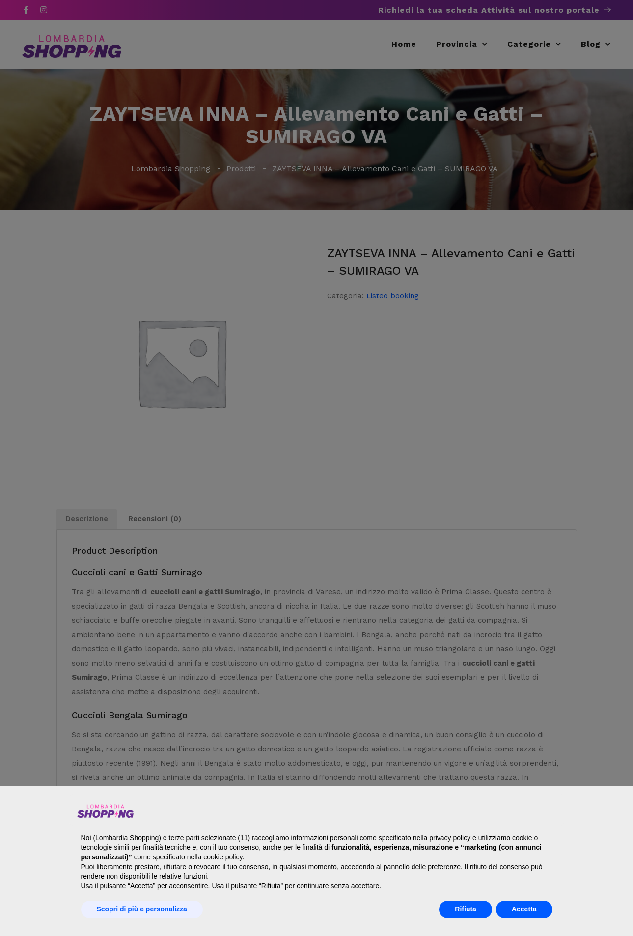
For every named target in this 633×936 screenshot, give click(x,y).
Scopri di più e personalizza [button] (142, 909)
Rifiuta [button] (465, 909)
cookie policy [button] (222, 857)
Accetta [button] (524, 909)
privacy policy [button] (449, 838)
